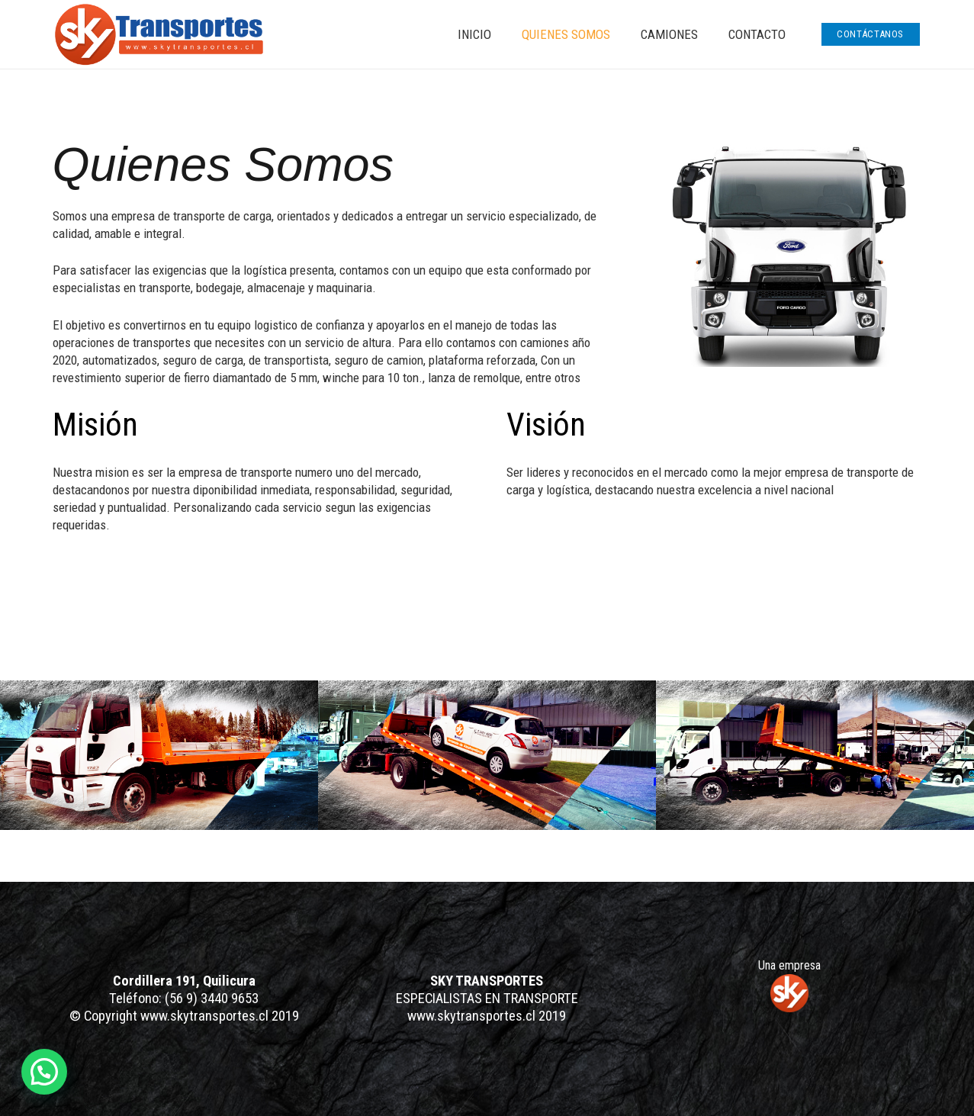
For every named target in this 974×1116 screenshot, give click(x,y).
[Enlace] (159, 34)
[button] (44, 1072)
